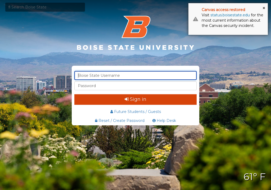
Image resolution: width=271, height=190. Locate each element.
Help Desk (164, 120)
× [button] (263, 8)
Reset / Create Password (119, 120)
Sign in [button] (135, 99)
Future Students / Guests (135, 111)
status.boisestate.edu (230, 15)
